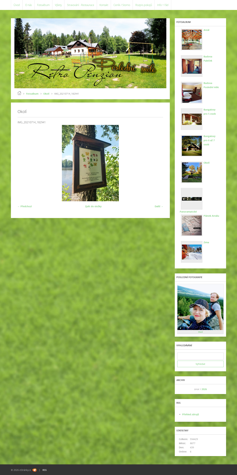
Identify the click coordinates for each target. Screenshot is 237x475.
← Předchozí (25, 206)
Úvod (17, 5)
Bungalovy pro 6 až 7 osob (209, 140)
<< (181, 389)
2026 (204, 389)
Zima (206, 242)
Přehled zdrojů (190, 414)
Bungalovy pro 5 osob (210, 111)
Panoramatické (188, 211)
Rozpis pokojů (143, 5)
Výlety (58, 5)
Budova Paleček (208, 58)
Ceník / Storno (122, 5)
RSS (45, 470)
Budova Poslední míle (211, 85)
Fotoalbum (43, 5)
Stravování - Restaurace (80, 5)
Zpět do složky (93, 206)
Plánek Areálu (211, 215)
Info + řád (162, 5)
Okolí (46, 93)
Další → (159, 206)
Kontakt (103, 5)
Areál (206, 30)
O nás (28, 5)
